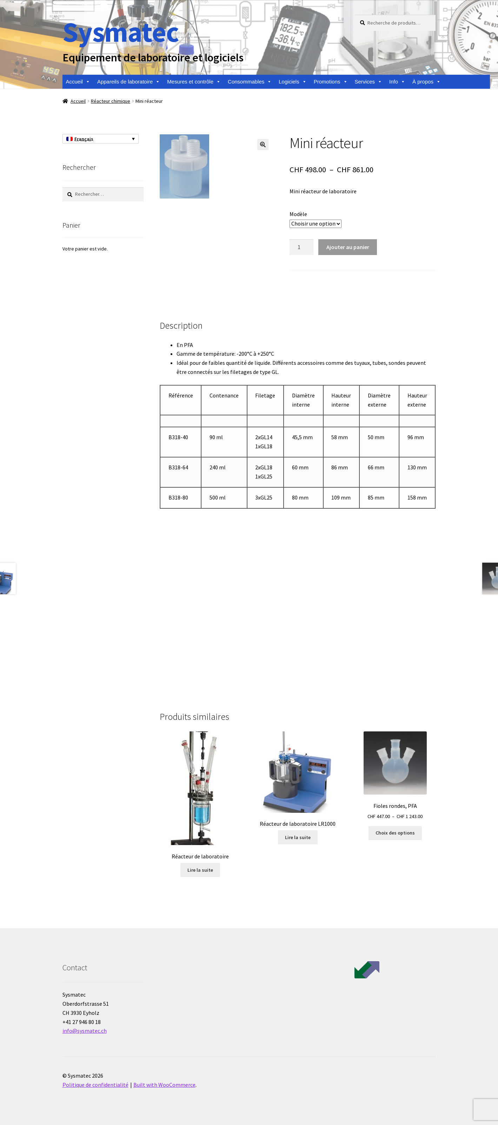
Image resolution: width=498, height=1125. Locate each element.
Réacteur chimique (110, 101)
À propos (426, 82)
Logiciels (292, 82)
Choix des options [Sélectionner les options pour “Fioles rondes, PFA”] (395, 833)
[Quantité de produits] (301, 247)
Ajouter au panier (347, 246)
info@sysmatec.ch (84, 1030)
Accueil (78, 82)
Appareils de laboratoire (128, 82)
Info (397, 82)
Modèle (298, 213)
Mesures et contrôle (194, 82)
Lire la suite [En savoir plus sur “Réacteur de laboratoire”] (200, 870)
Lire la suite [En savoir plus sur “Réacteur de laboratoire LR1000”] (298, 837)
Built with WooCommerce (164, 1084)
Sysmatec (120, 31)
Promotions (331, 82)
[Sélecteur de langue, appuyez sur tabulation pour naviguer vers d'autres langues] (100, 139)
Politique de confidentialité (95, 1084)
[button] (262, 144)
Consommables (250, 82)
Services (369, 82)
